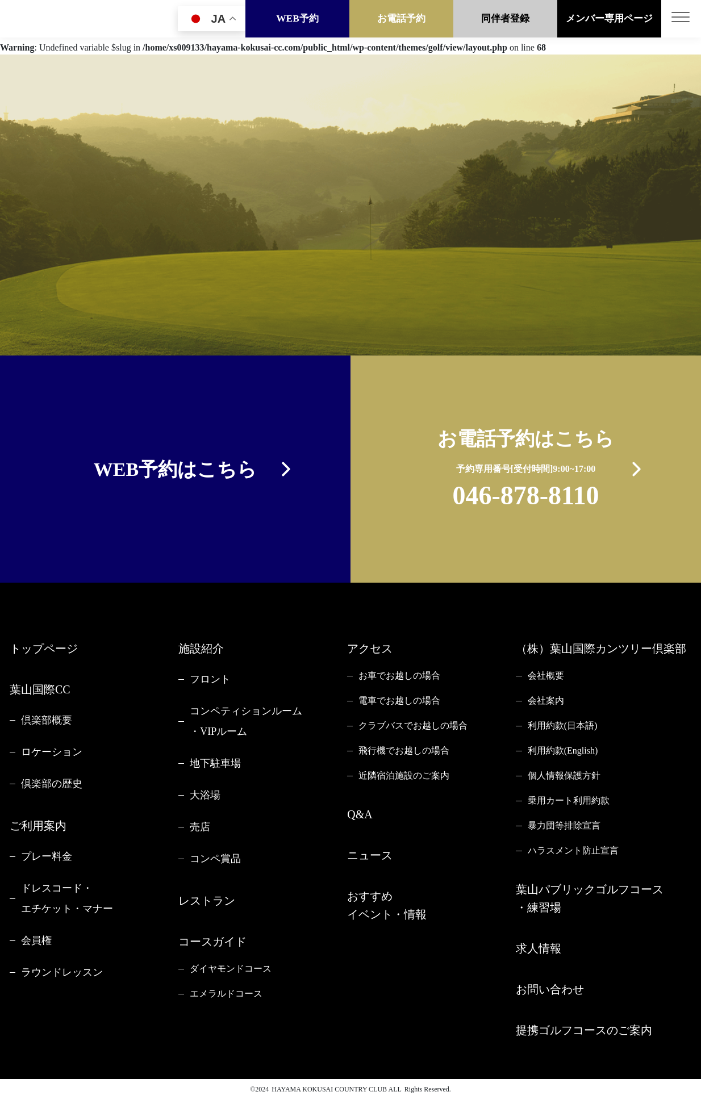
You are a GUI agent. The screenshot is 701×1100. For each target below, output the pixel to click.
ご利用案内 (38, 825)
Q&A (359, 814)
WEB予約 (298, 18)
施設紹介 (201, 648)
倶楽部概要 (46, 720)
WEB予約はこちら (175, 469)
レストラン (206, 900)
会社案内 (546, 700)
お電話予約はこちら (525, 471)
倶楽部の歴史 (51, 783)
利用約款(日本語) (563, 725)
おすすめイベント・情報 (387, 905)
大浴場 (205, 795)
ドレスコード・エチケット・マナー (67, 898)
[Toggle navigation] (681, 19)
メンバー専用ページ (609, 18)
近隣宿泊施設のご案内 (403, 775)
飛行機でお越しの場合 (403, 750)
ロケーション (51, 752)
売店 (200, 827)
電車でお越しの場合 (399, 700)
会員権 (36, 940)
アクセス (370, 648)
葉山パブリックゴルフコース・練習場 (590, 898)
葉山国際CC (40, 689)
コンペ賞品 (215, 858)
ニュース (370, 855)
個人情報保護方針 (564, 775)
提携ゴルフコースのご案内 (584, 1030)
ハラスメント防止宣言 (573, 850)
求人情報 (538, 948)
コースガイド (212, 941)
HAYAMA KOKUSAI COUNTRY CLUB (329, 1089)
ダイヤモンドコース (231, 968)
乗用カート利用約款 (569, 800)
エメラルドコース (226, 993)
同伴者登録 (505, 18)
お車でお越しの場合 (399, 675)
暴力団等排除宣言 (564, 825)
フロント (210, 679)
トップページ (44, 648)
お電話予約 (401, 18)
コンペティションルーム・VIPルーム (246, 721)
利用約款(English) (563, 750)
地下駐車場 (215, 763)
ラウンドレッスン (62, 972)
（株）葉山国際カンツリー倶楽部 (601, 648)
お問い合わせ (550, 989)
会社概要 (546, 675)
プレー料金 (46, 856)
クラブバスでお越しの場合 (413, 725)
